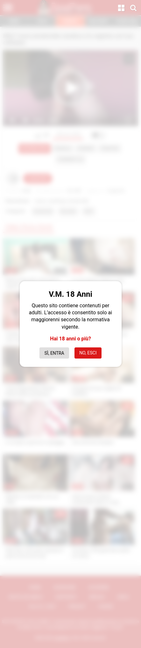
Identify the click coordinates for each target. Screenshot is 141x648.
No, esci (87, 352)
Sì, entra (54, 353)
